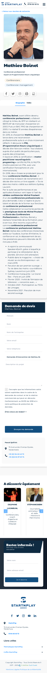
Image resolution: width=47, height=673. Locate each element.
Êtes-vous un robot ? (15, 412)
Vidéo (29, 103)
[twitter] (18, 616)
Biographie (20, 103)
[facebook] (12, 616)
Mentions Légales (13, 669)
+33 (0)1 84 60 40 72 (16, 454)
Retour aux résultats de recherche (16, 11)
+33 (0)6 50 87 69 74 (16, 457)
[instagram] (23, 616)
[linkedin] (35, 616)
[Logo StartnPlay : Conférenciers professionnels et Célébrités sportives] (23, 595)
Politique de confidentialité (30, 669)
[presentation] (24, 418)
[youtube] (29, 616)
